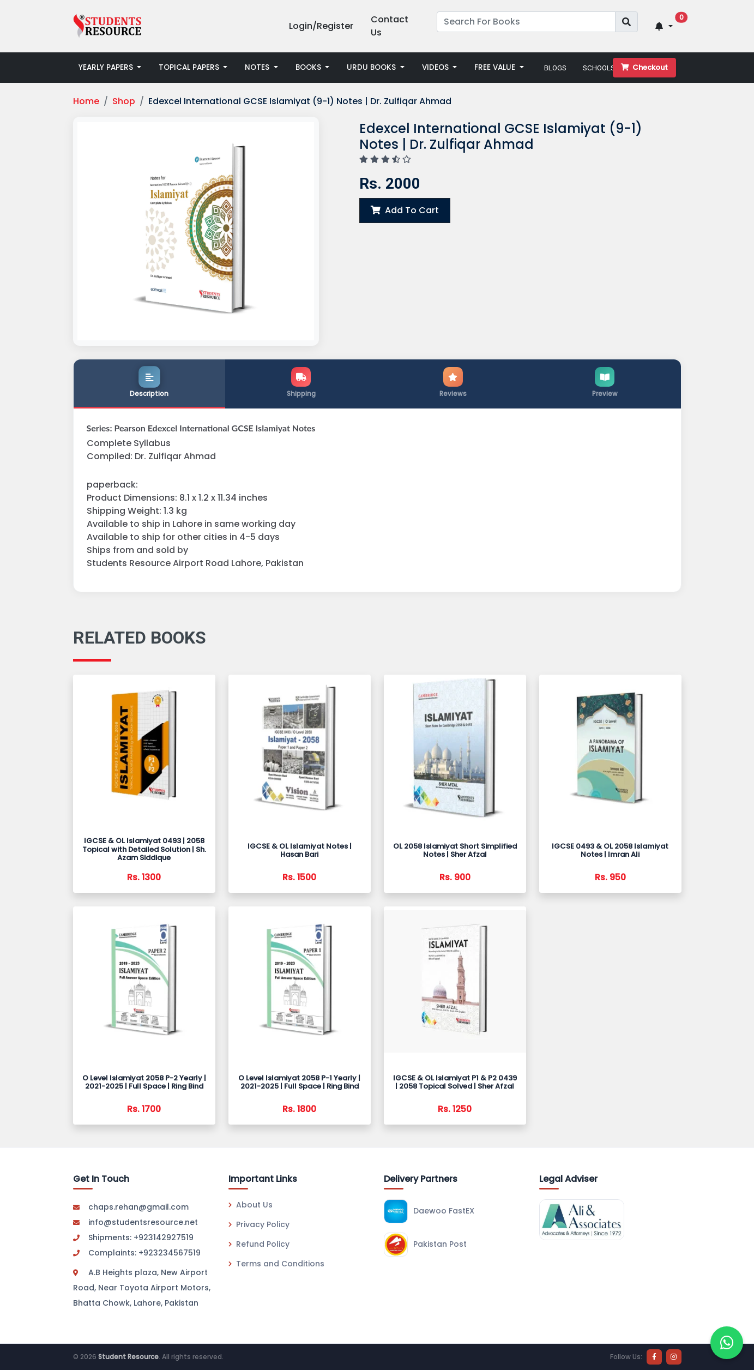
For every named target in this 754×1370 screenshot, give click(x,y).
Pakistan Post (425, 1245)
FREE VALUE (495, 67)
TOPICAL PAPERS (190, 67)
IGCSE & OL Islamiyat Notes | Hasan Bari (300, 850)
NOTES (258, 67)
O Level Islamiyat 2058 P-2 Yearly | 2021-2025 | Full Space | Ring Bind (144, 1082)
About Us (250, 1204)
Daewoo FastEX (429, 1211)
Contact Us (389, 26)
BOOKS (309, 67)
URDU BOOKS (372, 67)
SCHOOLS (599, 67)
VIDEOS (436, 67)
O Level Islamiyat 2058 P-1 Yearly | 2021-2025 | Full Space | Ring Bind (299, 1082)
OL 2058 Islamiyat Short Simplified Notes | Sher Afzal (455, 850)
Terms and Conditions (276, 1263)
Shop (123, 101)
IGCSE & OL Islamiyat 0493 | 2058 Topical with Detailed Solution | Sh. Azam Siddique (144, 849)
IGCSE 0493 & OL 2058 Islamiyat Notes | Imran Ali (610, 850)
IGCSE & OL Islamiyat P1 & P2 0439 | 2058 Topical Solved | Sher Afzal (455, 1082)
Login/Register (321, 26)
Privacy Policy (258, 1224)
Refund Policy (258, 1244)
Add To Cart (405, 210)
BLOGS (555, 67)
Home (86, 101)
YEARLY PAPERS (107, 67)
